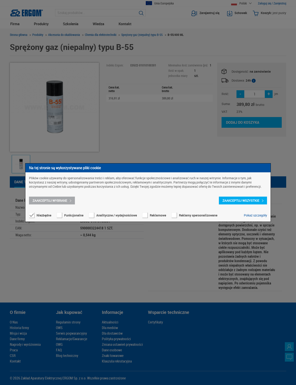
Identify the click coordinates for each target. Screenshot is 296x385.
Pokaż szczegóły (255, 215)
